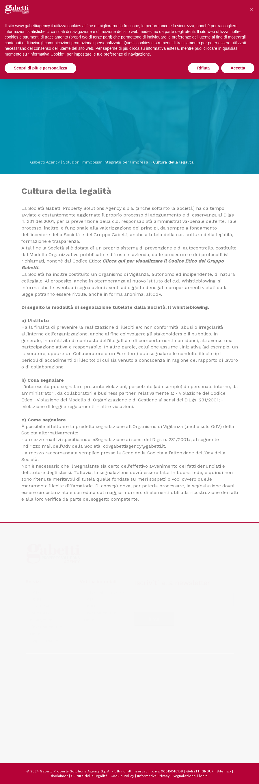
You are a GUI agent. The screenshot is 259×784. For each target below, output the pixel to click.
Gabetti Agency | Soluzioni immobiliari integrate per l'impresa (89, 162)
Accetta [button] (237, 68)
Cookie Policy (122, 776)
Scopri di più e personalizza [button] (40, 68)
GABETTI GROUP (199, 771)
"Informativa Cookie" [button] (46, 54)
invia (154, 618)
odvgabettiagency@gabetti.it (134, 446)
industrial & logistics (104, 591)
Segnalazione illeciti (190, 776)
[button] (251, 9)
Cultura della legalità (89, 776)
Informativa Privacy (153, 776)
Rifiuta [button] (203, 68)
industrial (40, 605)
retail (36, 598)
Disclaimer (58, 776)
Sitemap (224, 771)
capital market (45, 640)
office (37, 591)
